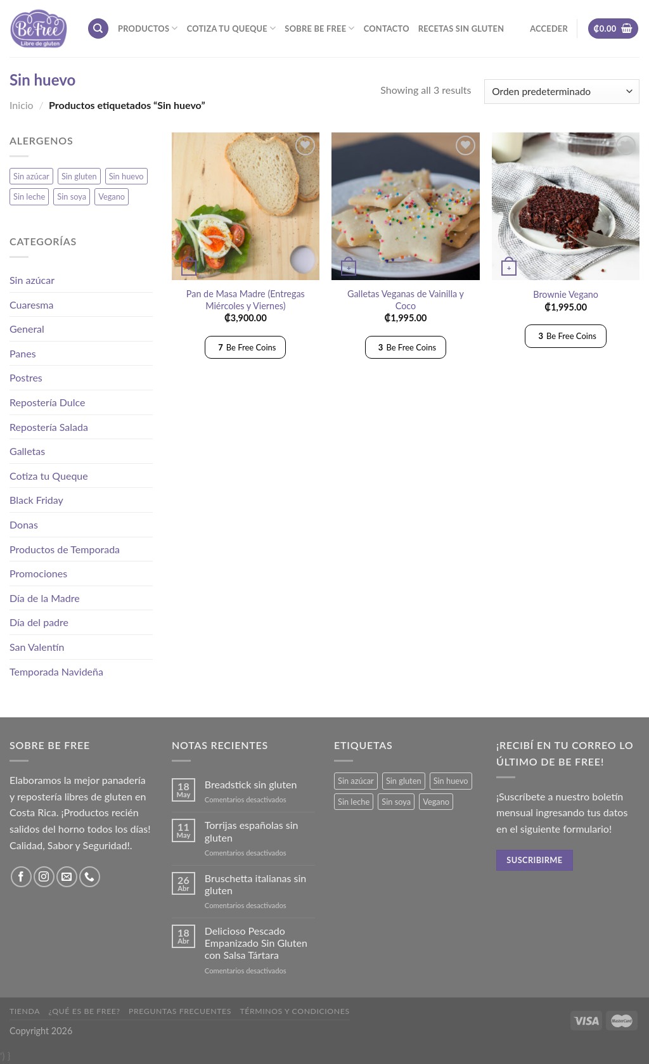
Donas (24, 524)
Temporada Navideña (56, 671)
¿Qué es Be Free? (84, 1011)
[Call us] (89, 876)
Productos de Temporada (65, 549)
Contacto (386, 28)
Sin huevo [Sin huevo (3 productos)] (126, 176)
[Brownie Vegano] (565, 206)
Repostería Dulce (47, 402)
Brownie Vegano (565, 294)
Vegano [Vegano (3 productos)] (111, 196)
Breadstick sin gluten (251, 784)
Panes (23, 353)
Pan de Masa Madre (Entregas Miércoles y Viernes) (245, 299)
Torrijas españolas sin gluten (252, 831)
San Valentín (37, 647)
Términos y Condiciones (294, 1011)
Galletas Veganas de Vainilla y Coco (405, 299)
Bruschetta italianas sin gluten (255, 884)
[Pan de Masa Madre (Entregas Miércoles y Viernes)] (245, 206)
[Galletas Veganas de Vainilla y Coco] (405, 206)
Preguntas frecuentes (180, 1011)
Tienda (25, 1011)
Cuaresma (31, 304)
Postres (26, 377)
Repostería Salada (49, 427)
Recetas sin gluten (461, 28)
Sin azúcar (32, 280)
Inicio (22, 105)
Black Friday (36, 500)
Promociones (38, 573)
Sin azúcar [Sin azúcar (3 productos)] (31, 176)
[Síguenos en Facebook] (21, 876)
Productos (148, 28)
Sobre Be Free (319, 28)
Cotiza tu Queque (231, 28)
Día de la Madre (45, 598)
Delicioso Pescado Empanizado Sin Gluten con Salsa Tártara (256, 943)
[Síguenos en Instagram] (44, 876)
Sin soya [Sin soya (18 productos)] (71, 196)
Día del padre (39, 622)
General (27, 329)
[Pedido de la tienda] (561, 91)
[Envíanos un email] (66, 876)
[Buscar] (98, 28)
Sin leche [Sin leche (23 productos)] (29, 196)
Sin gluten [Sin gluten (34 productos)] (79, 176)
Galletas (27, 451)
